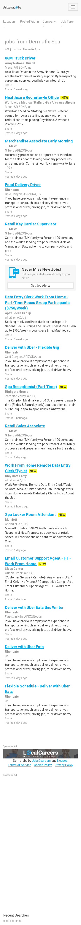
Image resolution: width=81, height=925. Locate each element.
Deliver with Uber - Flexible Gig (32, 347)
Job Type (67, 21)
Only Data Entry (16, 476)
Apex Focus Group (18, 313)
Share (8, 85)
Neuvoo (62, 760)
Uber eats (12, 190)
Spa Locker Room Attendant (31, 514)
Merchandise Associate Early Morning (39, 141)
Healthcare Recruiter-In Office (32, 97)
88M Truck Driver (20, 58)
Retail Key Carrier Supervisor (30, 224)
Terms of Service (19, 765)
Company (49, 21)
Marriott (11, 519)
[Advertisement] (35, 842)
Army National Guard (20, 63)
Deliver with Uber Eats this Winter (34, 607)
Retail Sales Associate (25, 426)
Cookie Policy (43, 765)
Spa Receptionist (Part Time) (31, 386)
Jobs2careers (41, 760)
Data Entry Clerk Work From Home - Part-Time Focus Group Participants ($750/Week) (37, 302)
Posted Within (29, 21)
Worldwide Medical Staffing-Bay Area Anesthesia (40, 102)
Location (9, 21)
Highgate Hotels (16, 391)
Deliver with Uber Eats (24, 646)
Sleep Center (14, 568)
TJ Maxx (11, 146)
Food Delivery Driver (23, 184)
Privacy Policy (64, 765)
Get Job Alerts (40, 285)
